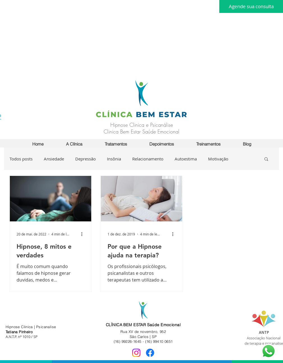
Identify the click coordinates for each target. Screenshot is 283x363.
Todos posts (21, 159)
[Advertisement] (99, 39)
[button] (208, 144)
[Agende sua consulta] (251, 6)
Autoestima (186, 159)
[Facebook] (150, 352)
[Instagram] (136, 352)
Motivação (218, 159)
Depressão (85, 159)
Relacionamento (147, 159)
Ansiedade (54, 159)
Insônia (114, 159)
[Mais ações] (83, 234)
